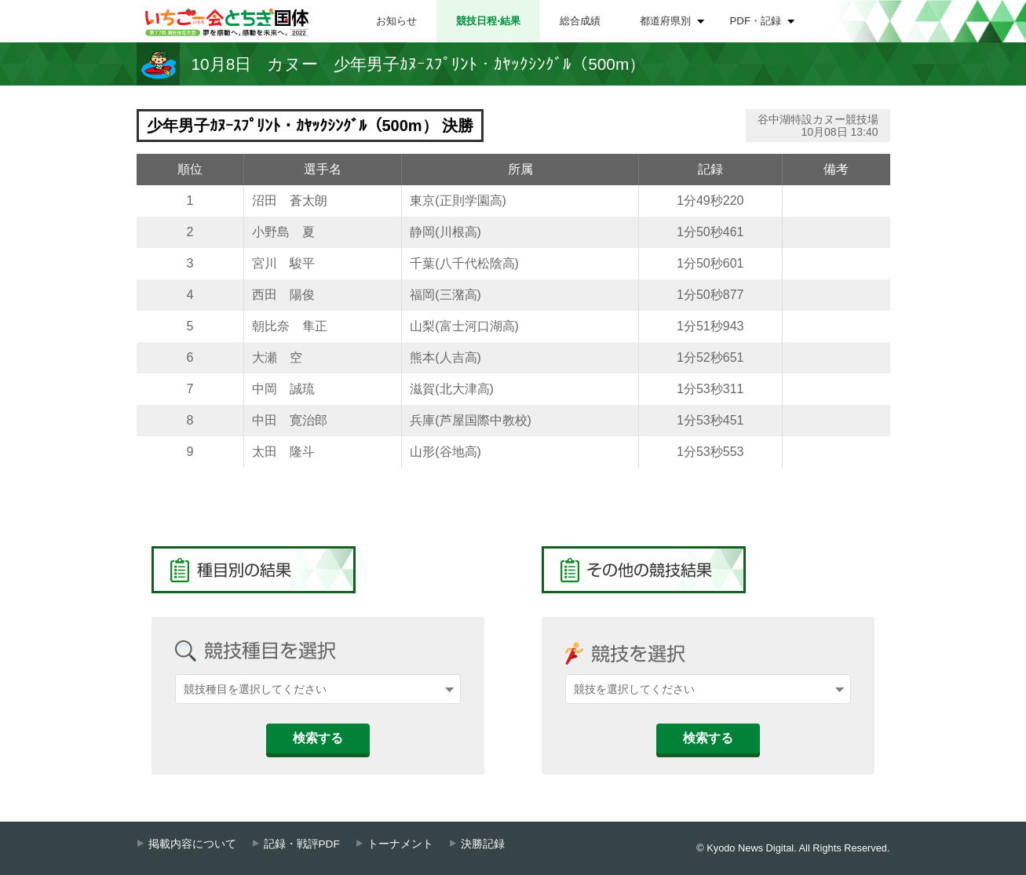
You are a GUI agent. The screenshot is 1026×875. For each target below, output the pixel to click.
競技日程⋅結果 (488, 21)
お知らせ (396, 21)
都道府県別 (665, 21)
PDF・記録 (756, 21)
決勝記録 (483, 844)
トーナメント (400, 844)
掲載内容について (192, 844)
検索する (318, 738)
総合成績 (580, 21)
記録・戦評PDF (302, 844)
